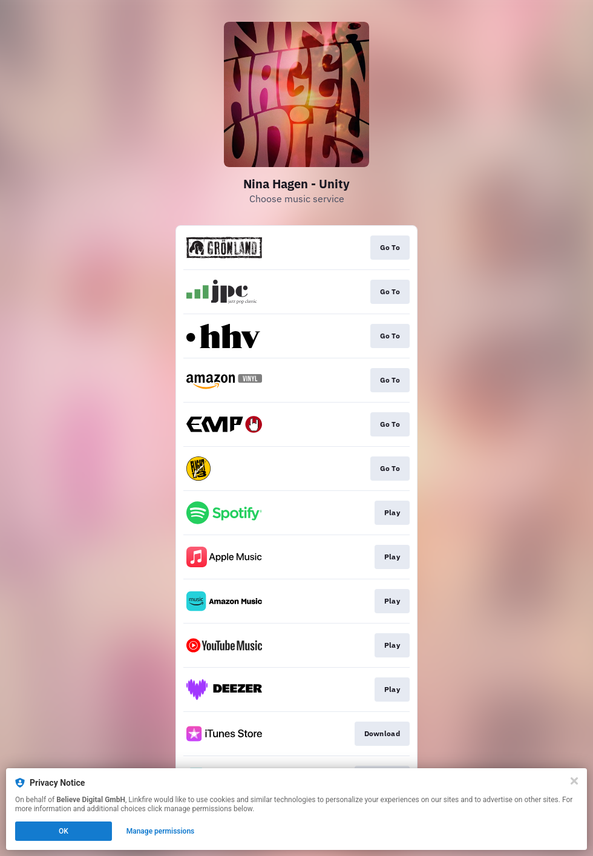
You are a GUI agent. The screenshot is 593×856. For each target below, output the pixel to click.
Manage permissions (160, 831)
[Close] (574, 781)
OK (63, 831)
